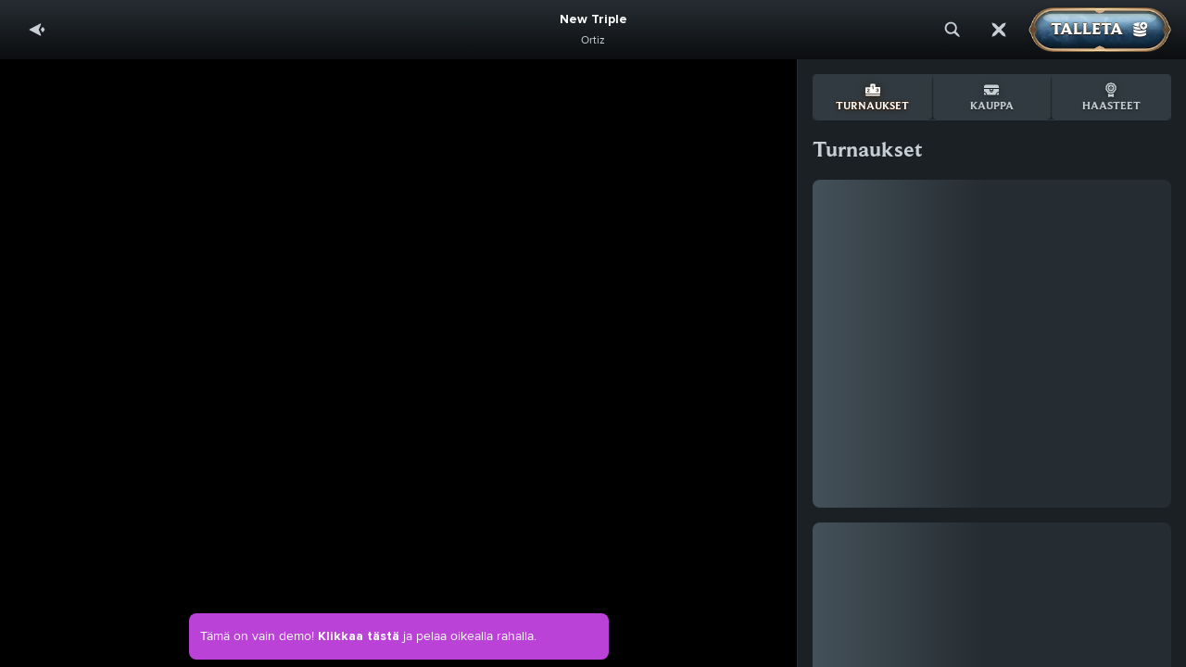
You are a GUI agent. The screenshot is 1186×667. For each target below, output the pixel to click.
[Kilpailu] (999, 29)
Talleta (1099, 29)
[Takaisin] (37, 29)
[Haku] (952, 29)
